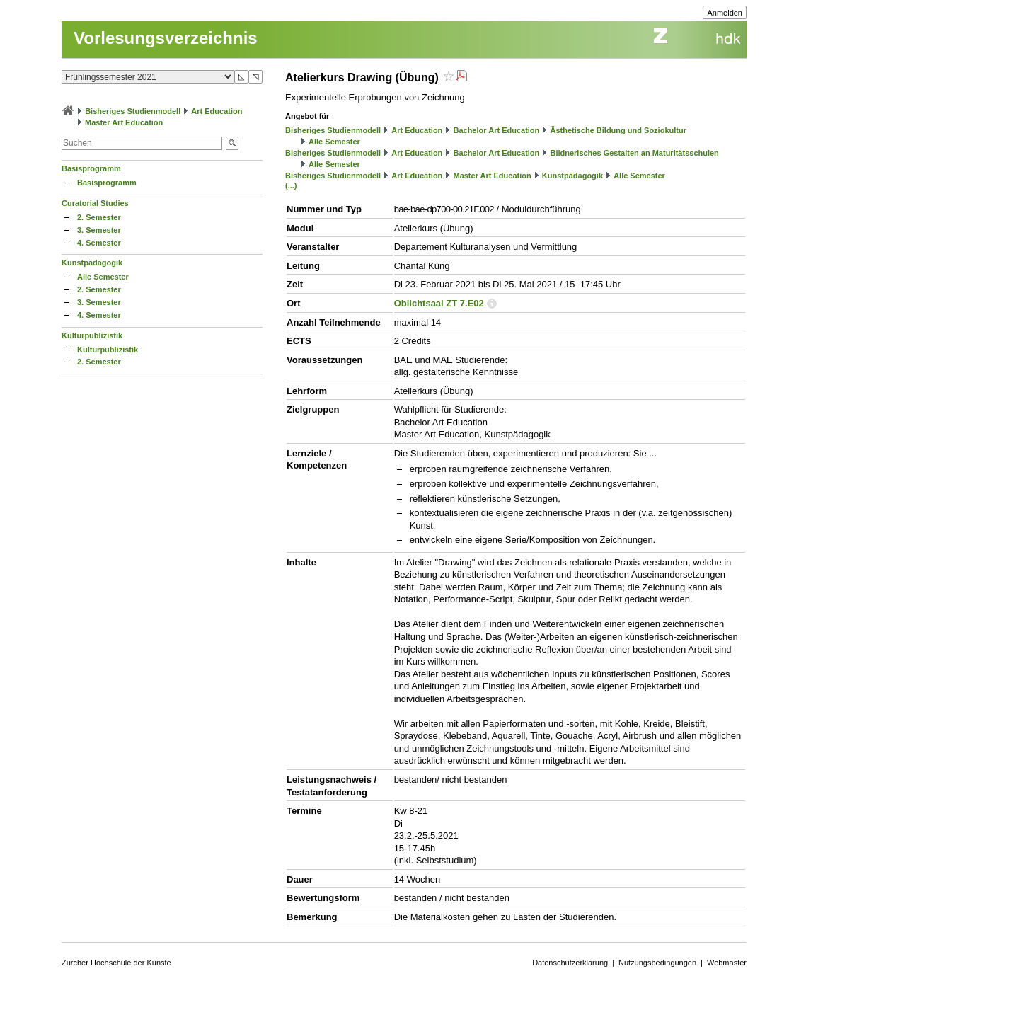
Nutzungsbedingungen (657, 962)
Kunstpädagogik (92, 262)
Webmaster (727, 962)
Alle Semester (103, 276)
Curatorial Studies (95, 203)
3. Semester (99, 230)
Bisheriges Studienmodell (132, 111)
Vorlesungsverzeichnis (166, 37)
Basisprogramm (91, 168)
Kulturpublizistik (92, 335)
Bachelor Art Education (496, 130)
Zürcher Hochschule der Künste (116, 962)
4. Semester (99, 243)
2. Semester (99, 217)
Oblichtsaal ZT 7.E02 (439, 303)
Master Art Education (124, 122)
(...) (291, 185)
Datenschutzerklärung (570, 962)
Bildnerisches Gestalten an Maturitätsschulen (634, 153)
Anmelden (724, 12)
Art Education (216, 111)
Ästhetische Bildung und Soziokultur (618, 130)
